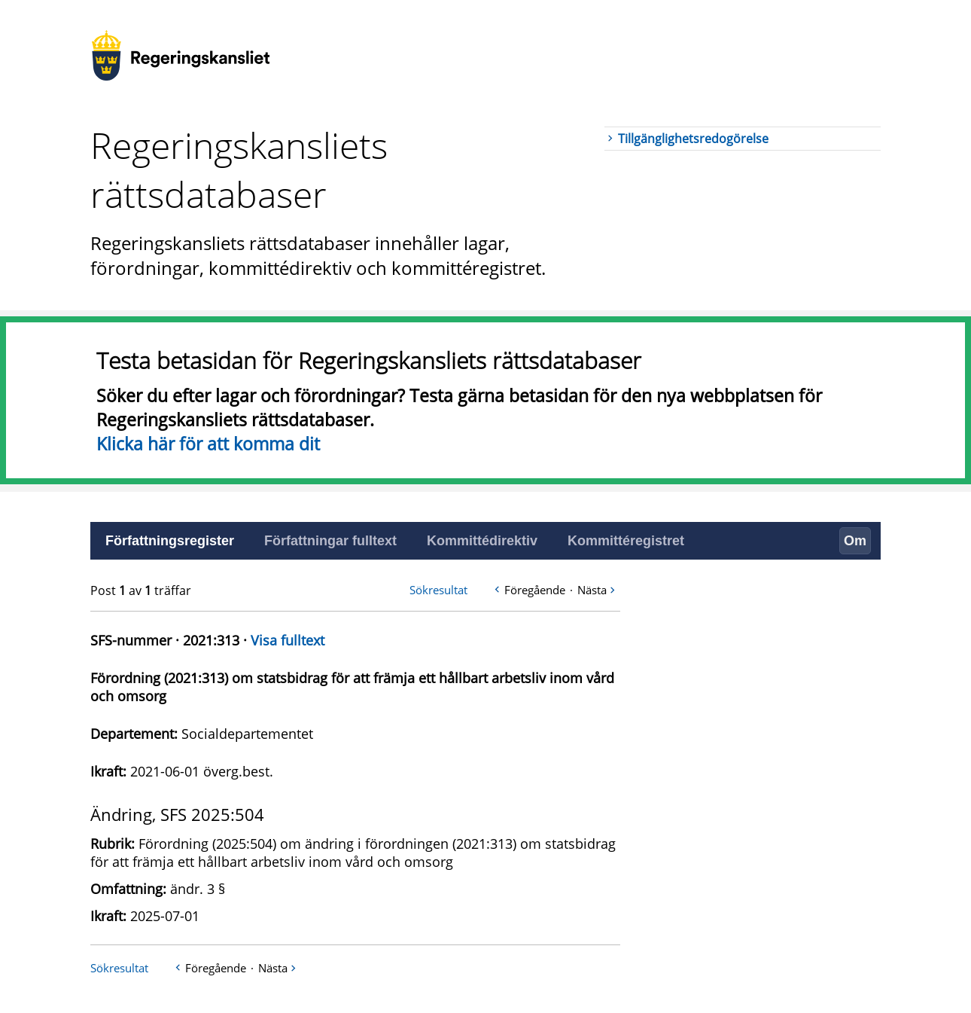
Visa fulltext (287, 640)
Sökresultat (438, 589)
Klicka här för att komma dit (208, 444)
